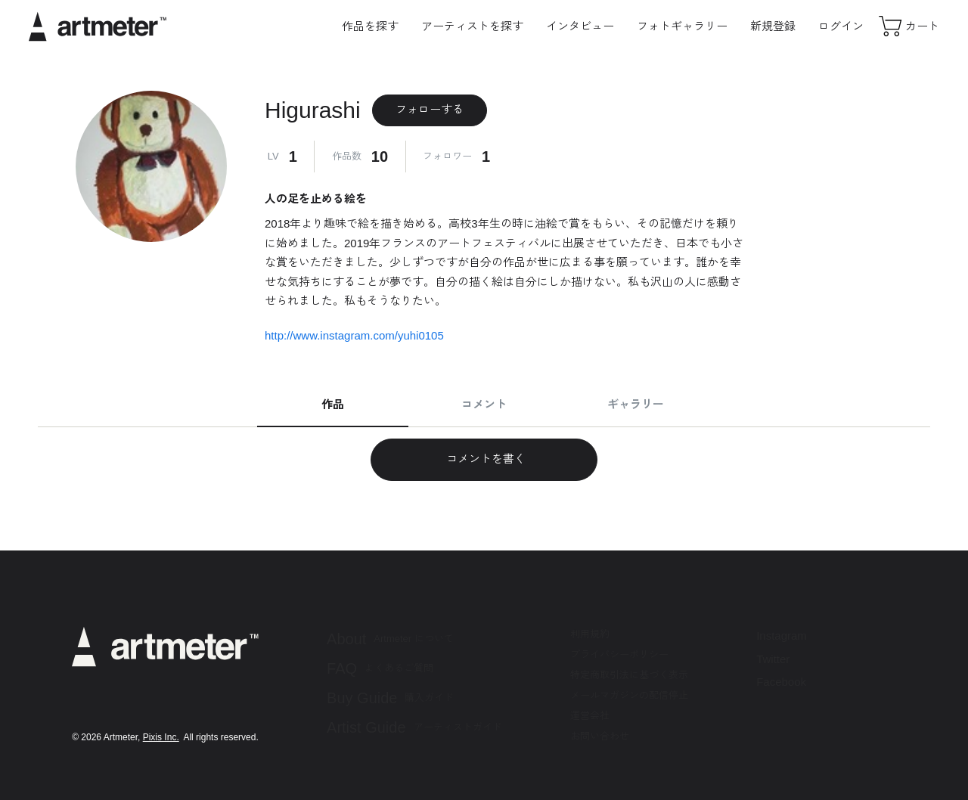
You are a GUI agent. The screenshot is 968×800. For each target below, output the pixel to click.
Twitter (773, 659)
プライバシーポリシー (619, 654)
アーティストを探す (472, 26)
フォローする (430, 109)
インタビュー (580, 26)
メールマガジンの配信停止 (629, 695)
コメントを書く (483, 458)
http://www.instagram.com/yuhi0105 (354, 335)
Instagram (781, 635)
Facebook (781, 681)
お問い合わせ (599, 736)
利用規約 (590, 634)
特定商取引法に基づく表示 (629, 675)
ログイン (841, 26)
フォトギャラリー (682, 26)
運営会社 (590, 715)
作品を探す (370, 26)
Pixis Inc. (161, 737)
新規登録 (773, 26)
